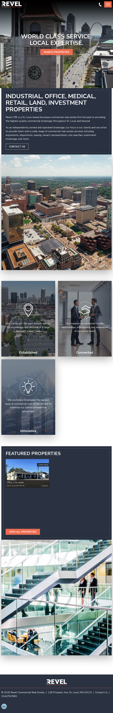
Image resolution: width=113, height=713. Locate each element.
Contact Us (17, 146)
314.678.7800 (100, 4)
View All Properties (23, 531)
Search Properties (56, 52)
